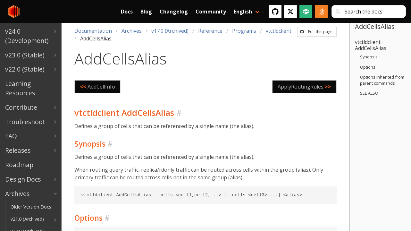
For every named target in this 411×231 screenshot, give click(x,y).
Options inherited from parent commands (382, 80)
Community (211, 11)
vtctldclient (278, 30)
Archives (132, 30)
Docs (127, 11)
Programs (244, 30)
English (243, 11)
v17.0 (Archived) (170, 30)
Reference (210, 30)
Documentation (93, 30)
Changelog (174, 11)
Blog (146, 11)
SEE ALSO (369, 93)
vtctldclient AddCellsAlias (370, 45)
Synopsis (369, 57)
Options (367, 67)
